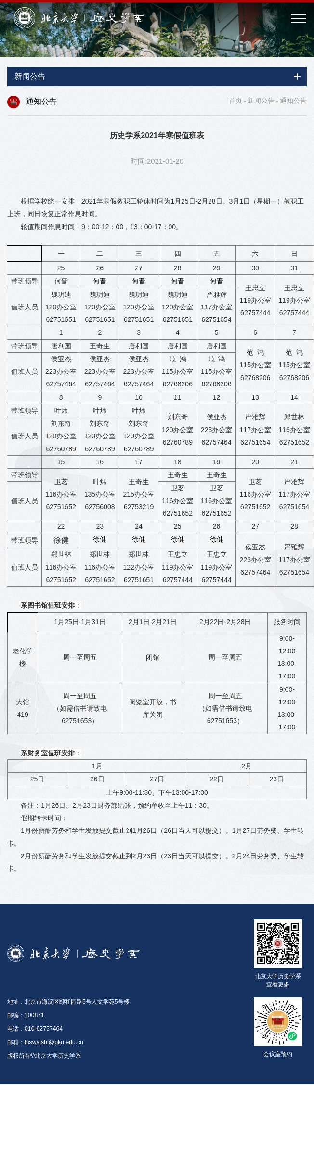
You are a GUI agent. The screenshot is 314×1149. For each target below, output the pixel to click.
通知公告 (293, 100)
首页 (235, 100)
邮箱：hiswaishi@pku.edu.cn (45, 1042)
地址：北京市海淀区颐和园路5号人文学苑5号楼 (68, 1001)
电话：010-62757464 (35, 1028)
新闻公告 (261, 100)
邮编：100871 (25, 1015)
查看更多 (277, 985)
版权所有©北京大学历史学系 (44, 1055)
